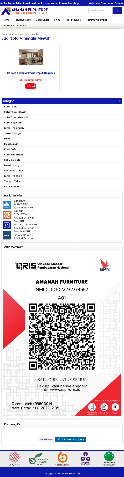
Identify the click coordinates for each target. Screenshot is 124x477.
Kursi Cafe (10, 149)
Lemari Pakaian (13, 176)
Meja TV (8, 138)
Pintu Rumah (11, 186)
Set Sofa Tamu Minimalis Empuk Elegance (30, 73)
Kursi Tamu (10, 106)
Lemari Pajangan (14, 128)
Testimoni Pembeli (96, 19)
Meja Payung (11, 165)
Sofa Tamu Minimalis (16, 117)
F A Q (57, 19)
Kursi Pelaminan (13, 154)
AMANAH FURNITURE (71, 473)
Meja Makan (11, 144)
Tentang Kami (22, 19)
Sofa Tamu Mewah (15, 112)
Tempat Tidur (12, 181)
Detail (30, 86)
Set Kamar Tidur (13, 170)
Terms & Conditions (14, 25)
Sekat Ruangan (13, 133)
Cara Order (42, 19)
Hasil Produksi (73, 19)
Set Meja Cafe (12, 160)
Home (6, 19)
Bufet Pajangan (13, 122)
